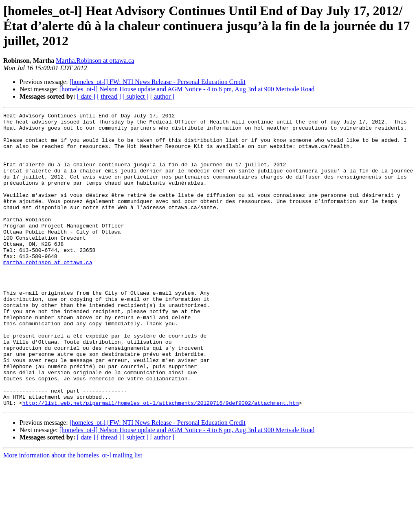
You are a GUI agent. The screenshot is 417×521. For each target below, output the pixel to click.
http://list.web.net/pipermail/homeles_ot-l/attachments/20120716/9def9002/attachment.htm (160, 461)
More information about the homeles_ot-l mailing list (72, 513)
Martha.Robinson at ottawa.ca (95, 60)
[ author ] (162, 96)
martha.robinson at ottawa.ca (47, 292)
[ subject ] (136, 96)
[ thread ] (109, 96)
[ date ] (86, 96)
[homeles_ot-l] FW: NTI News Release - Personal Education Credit (158, 81)
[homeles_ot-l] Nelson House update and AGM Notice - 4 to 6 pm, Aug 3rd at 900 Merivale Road (187, 89)
